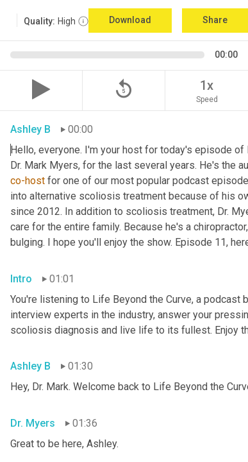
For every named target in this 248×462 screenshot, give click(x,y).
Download (130, 20)
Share (215, 20)
